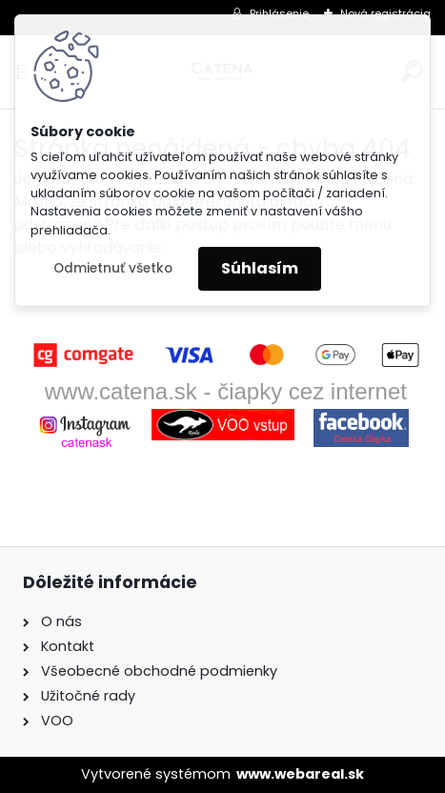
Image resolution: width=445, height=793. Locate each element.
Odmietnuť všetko (112, 268)
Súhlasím (259, 268)
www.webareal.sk (300, 773)
